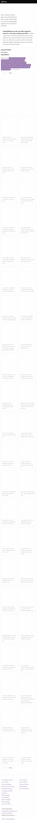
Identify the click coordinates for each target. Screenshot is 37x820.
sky (24, 344)
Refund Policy (23, 786)
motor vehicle (27, 608)
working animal (11, 231)
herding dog (5, 231)
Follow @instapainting (8, 819)
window (11, 378)
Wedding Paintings (7, 788)
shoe (24, 607)
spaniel (22, 551)
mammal (4, 170)
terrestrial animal (25, 200)
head (3, 727)
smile (11, 167)
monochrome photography (26, 702)
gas (31, 167)
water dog (11, 257)
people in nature (29, 289)
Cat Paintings (5, 797)
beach (7, 551)
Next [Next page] (11, 73)
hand (6, 167)
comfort (25, 227)
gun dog (9, 434)
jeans (29, 635)
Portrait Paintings (6, 784)
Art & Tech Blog (24, 788)
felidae (28, 227)
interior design (5, 378)
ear (6, 199)
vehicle (4, 551)
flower (22, 287)
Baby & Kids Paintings (8, 786)
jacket (29, 610)
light (6, 137)
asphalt (12, 349)
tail (3, 523)
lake (13, 433)
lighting (12, 376)
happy (24, 261)
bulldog (9, 374)
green (11, 727)
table (27, 520)
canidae (26, 319)
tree (8, 344)
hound (7, 319)
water (22, 344)
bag (32, 610)
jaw (8, 199)
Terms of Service (24, 784)
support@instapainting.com (9, 811)
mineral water (12, 197)
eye (31, 344)
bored (30, 319)
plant (8, 169)
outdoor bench (24, 378)
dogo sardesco (27, 697)
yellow (11, 608)
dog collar (31, 138)
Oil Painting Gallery (7, 780)
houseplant (23, 259)
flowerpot (28, 261)
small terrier (10, 669)
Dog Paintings (6, 795)
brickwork (27, 170)
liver (32, 137)
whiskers (26, 142)
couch (6, 374)
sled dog (11, 463)
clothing (22, 635)
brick (32, 169)
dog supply (11, 229)
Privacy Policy (23, 782)
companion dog (5, 138)
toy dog (11, 138)
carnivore (9, 137)
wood (22, 138)
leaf (8, 607)
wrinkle (22, 319)
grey (22, 493)
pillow (7, 759)
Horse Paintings (6, 799)
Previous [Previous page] (5, 73)
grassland (23, 408)
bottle (3, 200)
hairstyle (6, 197)
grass (30, 291)
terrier (7, 140)
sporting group (10, 291)
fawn (3, 172)
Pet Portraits (5, 782)
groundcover (7, 349)
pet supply (26, 138)
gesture (4, 729)
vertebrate (4, 169)
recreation (13, 434)
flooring (22, 170)
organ (3, 199)
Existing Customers (7, 813)
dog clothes (8, 637)
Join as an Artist (6, 804)
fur (6, 291)
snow (3, 259)
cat (21, 433)
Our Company (23, 780)
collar (29, 137)
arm (8, 167)
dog (3, 137)
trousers (32, 635)
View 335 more (15, 69)
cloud (29, 344)
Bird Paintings (6, 802)
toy (12, 637)
